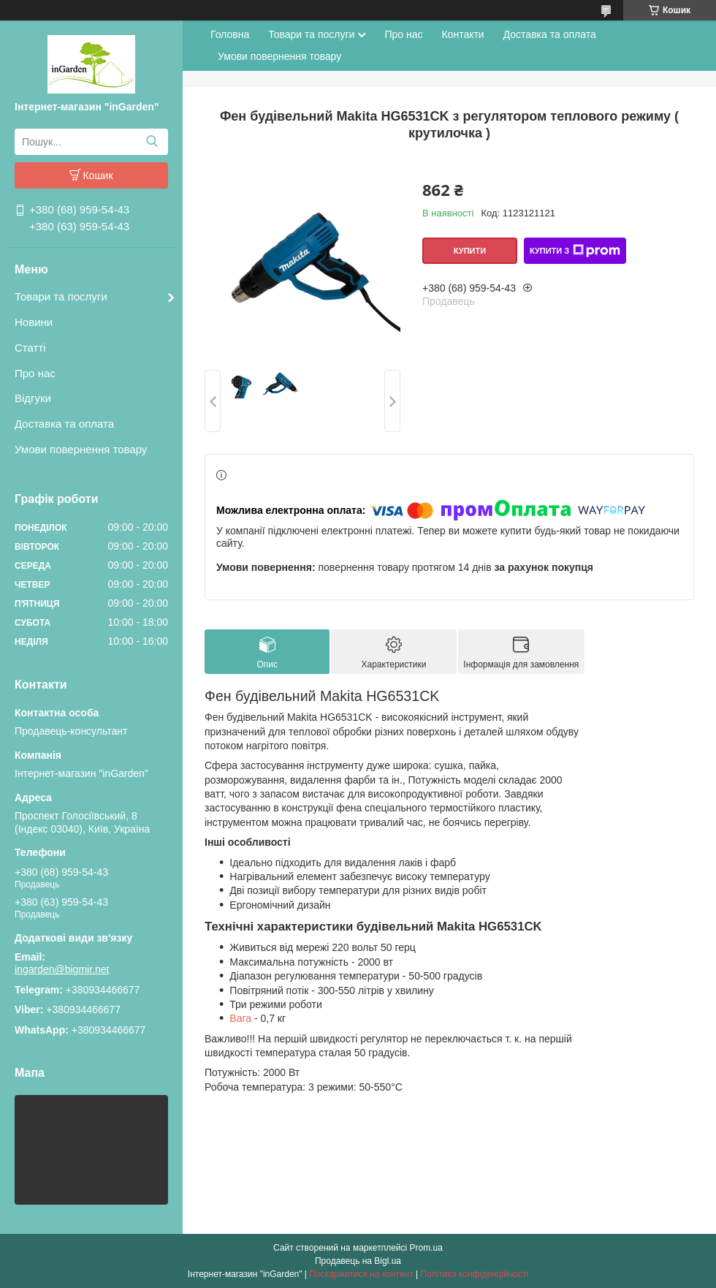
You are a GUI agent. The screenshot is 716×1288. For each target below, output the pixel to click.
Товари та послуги (61, 296)
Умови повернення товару (81, 449)
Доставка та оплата (64, 423)
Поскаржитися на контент (361, 1274)
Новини (34, 322)
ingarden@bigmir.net (62, 969)
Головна (229, 34)
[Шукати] (151, 142)
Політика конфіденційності (475, 1274)
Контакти (462, 34)
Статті (30, 347)
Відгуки (33, 398)
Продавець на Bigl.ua (358, 1261)
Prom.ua (426, 1248)
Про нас (35, 373)
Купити (470, 250)
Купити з (575, 250)
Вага (240, 1018)
